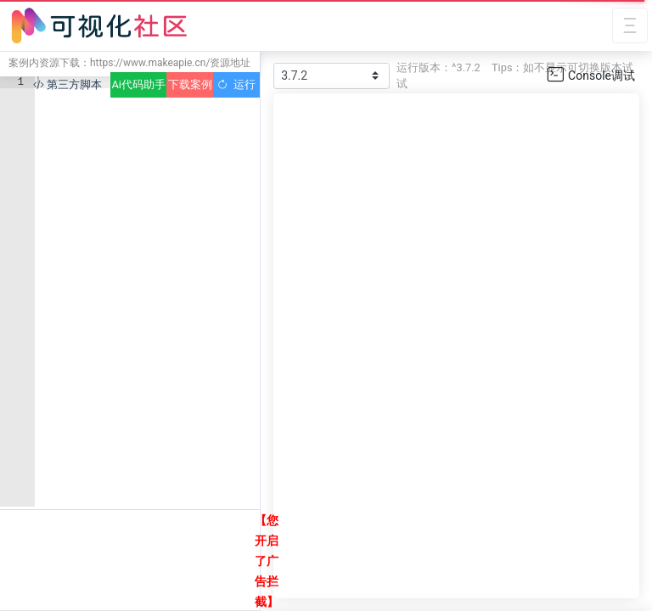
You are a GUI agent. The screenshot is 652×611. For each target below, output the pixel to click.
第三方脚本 (67, 84)
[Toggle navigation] (630, 26)
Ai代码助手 (138, 84)
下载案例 (190, 84)
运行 (236, 84)
